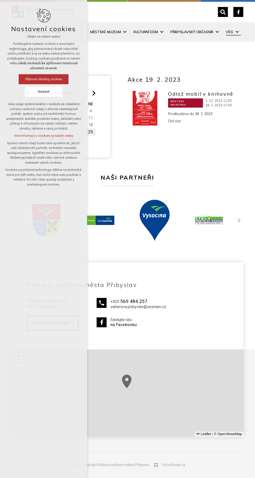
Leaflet (203, 434)
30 (71, 139)
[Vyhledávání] (223, 12)
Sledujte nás (138, 322)
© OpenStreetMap (228, 434)
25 (90, 132)
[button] (133, 385)
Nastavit (23, 91)
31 (81, 139)
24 (81, 132)
